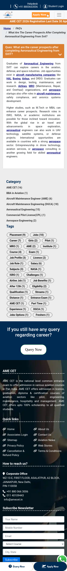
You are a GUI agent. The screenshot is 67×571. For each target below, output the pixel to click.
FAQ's (19, 28)
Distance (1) (16, 297)
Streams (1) (41, 292)
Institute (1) (49, 246)
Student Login (53, 6)
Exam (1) (34, 252)
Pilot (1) (49, 240)
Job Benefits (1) (42, 280)
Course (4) (15, 252)
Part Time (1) (38, 303)
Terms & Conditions (47, 451)
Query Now (33, 349)
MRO (31, 86)
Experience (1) (18, 309)
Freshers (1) (42, 314)
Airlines (22, 86)
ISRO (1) (14, 274)
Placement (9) (18, 234)
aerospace (55, 89)
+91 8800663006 (26, 6)
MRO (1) (14, 246)
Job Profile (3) (18, 257)
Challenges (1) (34, 274)
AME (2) (31, 246)
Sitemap (10, 440)
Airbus (25, 78)
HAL (8, 78)
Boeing (17, 78)
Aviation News (44, 440)
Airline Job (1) (18, 280)
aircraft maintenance (48, 93)
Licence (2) (39, 257)
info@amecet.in (13, 499)
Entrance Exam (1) (41, 297)
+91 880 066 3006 (15, 491)
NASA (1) (36, 269)
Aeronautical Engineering (38, 63)
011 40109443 (13, 495)
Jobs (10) (38, 234)
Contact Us (42, 434)
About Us (41, 429)
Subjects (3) (16, 269)
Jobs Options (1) (19, 314)
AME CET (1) (17, 303)
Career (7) (15, 240)
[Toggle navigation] (59, 14)
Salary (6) (36, 263)
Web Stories (43, 445)
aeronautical (13, 130)
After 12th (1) (17, 286)
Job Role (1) (16, 263)
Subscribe (11, 560)
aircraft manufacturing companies (36, 74)
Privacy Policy (13, 445)
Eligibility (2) (39, 286)
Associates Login (15, 434)
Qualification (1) (19, 292)
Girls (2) (33, 240)
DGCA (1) (38, 309)
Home (7, 28)
